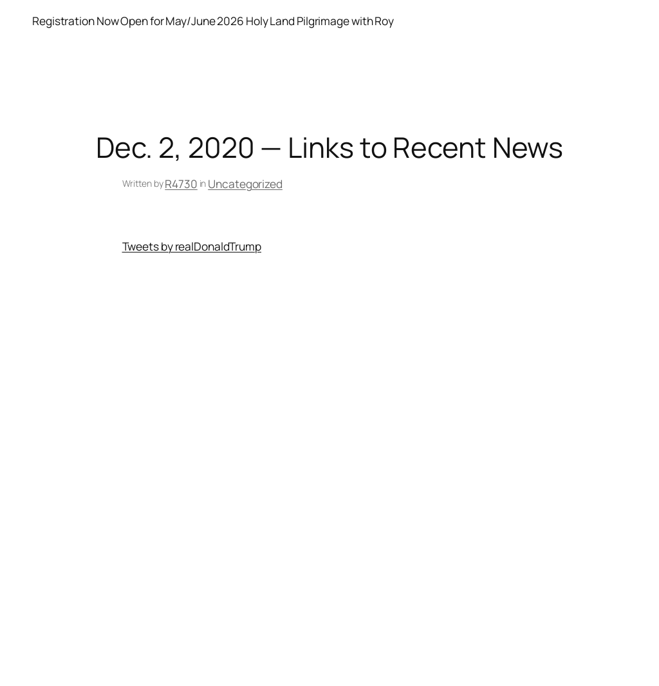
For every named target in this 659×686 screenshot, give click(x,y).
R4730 (181, 183)
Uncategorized (245, 183)
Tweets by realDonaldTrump (192, 246)
